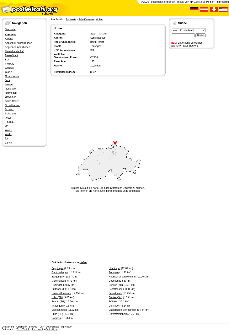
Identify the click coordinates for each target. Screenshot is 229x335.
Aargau (9, 38)
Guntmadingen (60, 272)
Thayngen (95, 46)
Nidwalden (11, 92)
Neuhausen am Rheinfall (122, 276)
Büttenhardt (58, 289)
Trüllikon (113, 301)
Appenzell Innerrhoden (17, 47)
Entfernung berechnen (190, 42)
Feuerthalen (115, 293)
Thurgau (9, 121)
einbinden (134, 190)
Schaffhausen (12, 105)
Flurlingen (57, 284)
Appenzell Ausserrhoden (18, 43)
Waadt (8, 130)
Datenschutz (52, 326)
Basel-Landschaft (14, 51)
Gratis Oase (51, 329)
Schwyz (9, 109)
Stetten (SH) (115, 297)
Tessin (8, 117)
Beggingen (57, 268)
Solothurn (10, 113)
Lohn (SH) (57, 297)
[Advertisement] (108, 108)
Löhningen (114, 268)
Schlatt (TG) (58, 301)
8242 (93, 72)
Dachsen (113, 280)
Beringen (114, 272)
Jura (7, 80)
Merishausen (59, 280)
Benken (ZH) (116, 284)
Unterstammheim (118, 314)
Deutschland (8, 326)
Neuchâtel (10, 88)
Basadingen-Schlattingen (122, 309)
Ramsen (56, 318)
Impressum (223, 1)
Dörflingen (114, 305)
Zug (7, 138)
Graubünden (12, 76)
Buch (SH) (57, 314)
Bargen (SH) (58, 276)
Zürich (8, 142)
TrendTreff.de (23, 329)
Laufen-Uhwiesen (61, 293)
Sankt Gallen (12, 101)
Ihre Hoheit (37, 329)
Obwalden (10, 97)
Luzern (9, 84)
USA (41, 326)
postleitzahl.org (159, 1)
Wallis (8, 134)
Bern (7, 59)
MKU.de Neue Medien (202, 1)
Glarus (8, 72)
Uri (6, 126)
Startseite (10, 29)
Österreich (21, 326)
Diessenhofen (59, 309)
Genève (9, 67)
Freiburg (9, 63)
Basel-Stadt (11, 55)
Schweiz (33, 326)
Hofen (99, 19)
